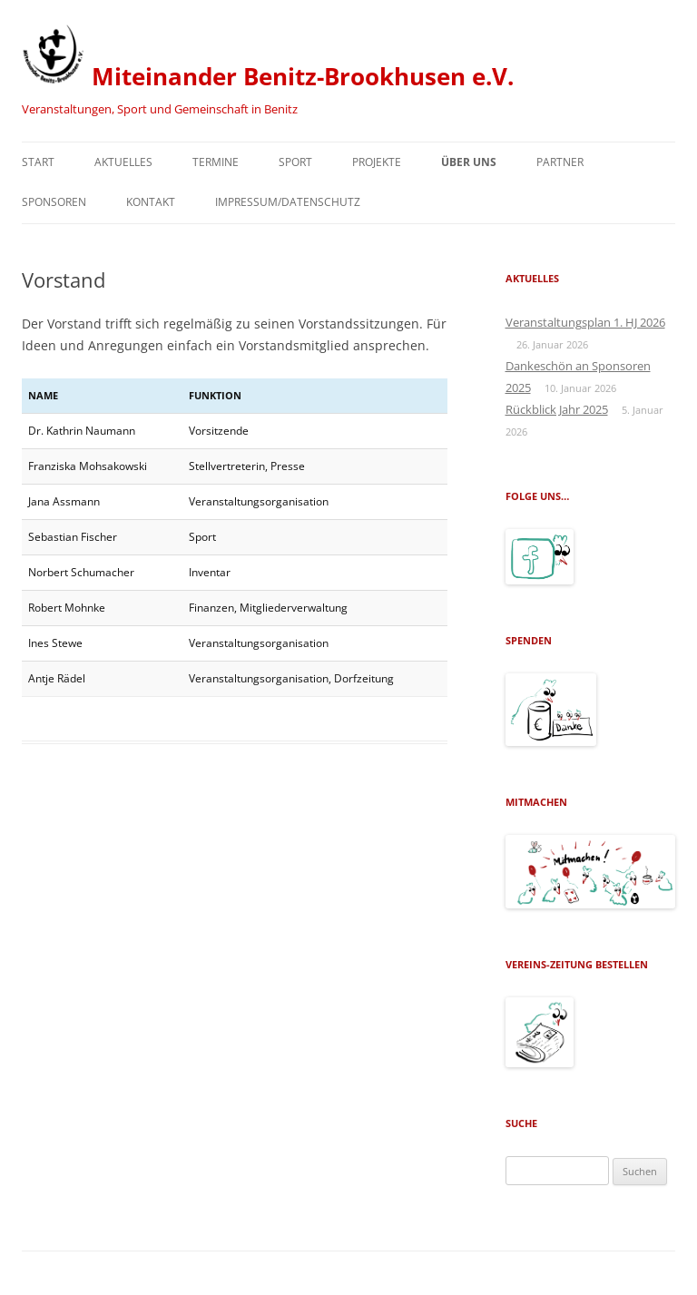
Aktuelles (123, 162)
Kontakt (150, 202)
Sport (295, 162)
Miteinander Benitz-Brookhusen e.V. (268, 57)
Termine (215, 162)
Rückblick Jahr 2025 (557, 409)
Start (38, 162)
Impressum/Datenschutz (287, 202)
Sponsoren (54, 202)
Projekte (376, 162)
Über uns (468, 162)
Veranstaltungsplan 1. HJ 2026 (585, 322)
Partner (560, 162)
